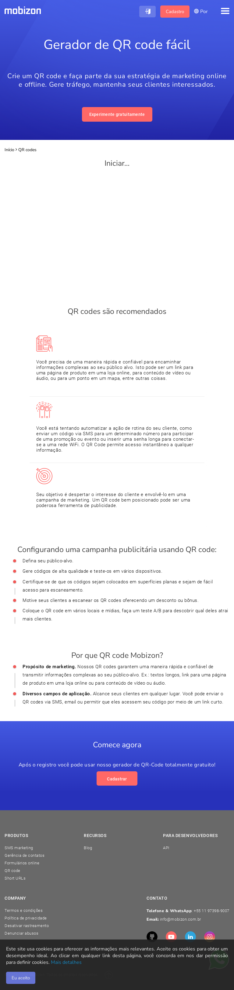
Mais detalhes (66, 962)
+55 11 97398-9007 (211, 910)
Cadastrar (117, 778)
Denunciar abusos (21, 933)
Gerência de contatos (24, 855)
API (166, 848)
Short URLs (15, 878)
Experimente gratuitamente (117, 114)
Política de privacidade (26, 918)
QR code (12, 870)
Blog (88, 848)
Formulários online (22, 863)
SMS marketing (19, 848)
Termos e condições (24, 910)
